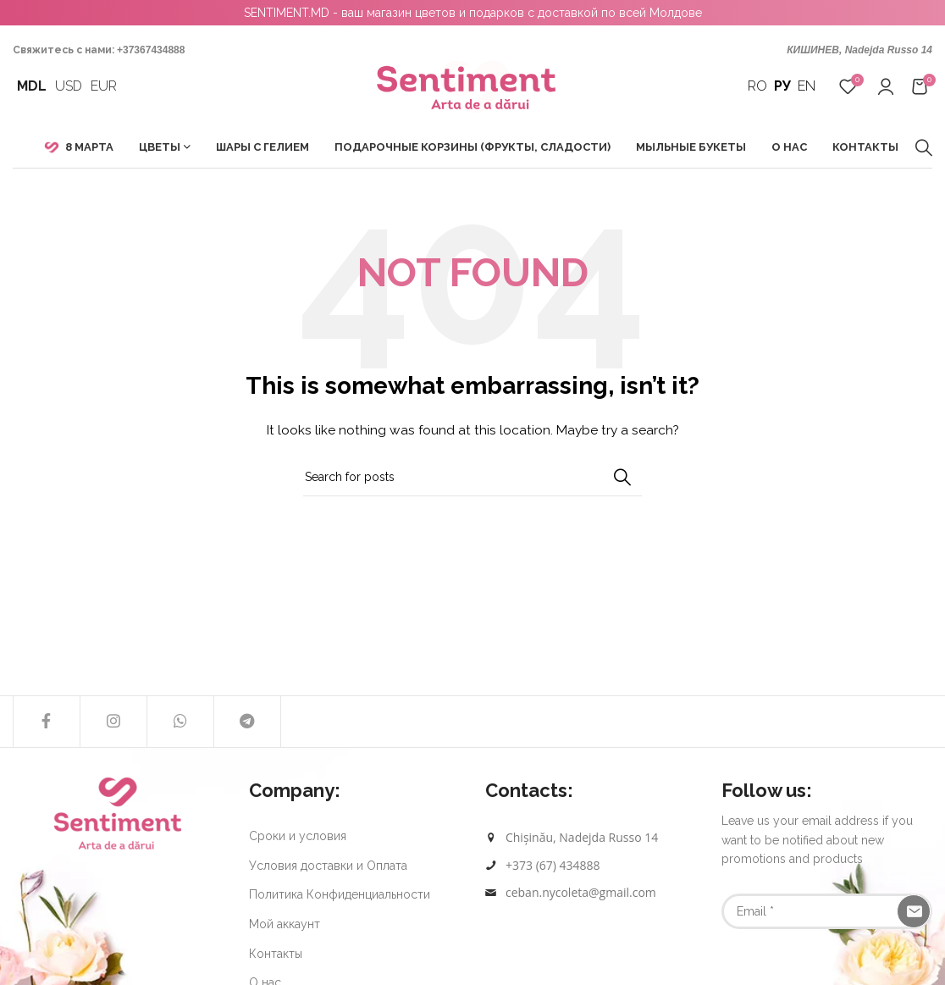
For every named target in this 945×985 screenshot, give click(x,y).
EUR (104, 86)
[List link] (590, 865)
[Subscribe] (914, 911)
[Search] (924, 147)
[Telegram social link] (247, 721)
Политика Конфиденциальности (339, 894)
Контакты (275, 953)
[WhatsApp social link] (180, 721)
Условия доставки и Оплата (328, 865)
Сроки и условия (297, 836)
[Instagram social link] (113, 721)
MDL (32, 86)
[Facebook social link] (46, 721)
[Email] (826, 911)
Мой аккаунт (284, 924)
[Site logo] (473, 85)
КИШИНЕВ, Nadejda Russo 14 (859, 50)
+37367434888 (151, 50)
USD (68, 86)
